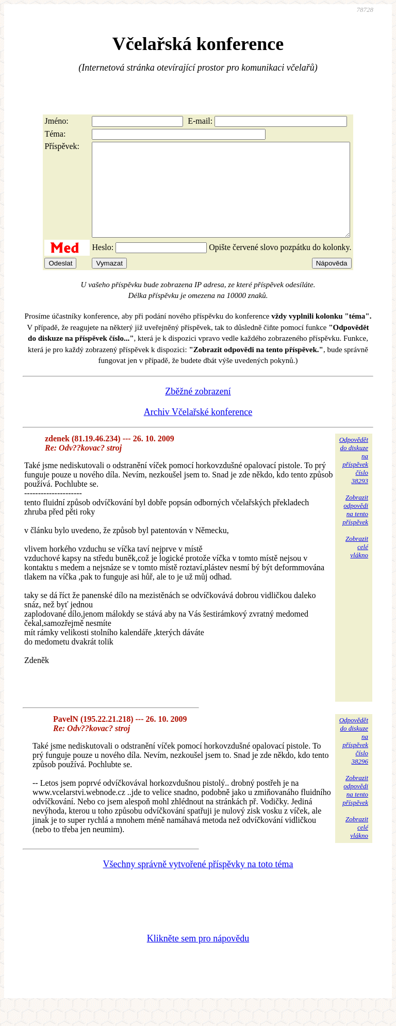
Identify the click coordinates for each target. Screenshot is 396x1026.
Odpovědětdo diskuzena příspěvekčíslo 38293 (353, 478)
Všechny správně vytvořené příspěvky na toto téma (198, 883)
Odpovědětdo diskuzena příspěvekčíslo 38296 (353, 759)
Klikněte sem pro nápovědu (198, 957)
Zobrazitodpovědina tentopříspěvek (355, 528)
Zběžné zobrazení (197, 410)
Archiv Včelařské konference (198, 430)
